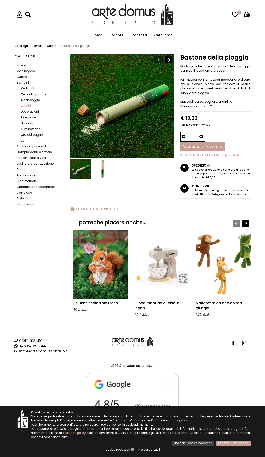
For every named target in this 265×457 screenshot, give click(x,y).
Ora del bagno (32, 134)
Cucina (22, 77)
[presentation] (159, 59)
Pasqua (22, 65)
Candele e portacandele (36, 186)
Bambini (37, 46)
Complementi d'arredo (34, 152)
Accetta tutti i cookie (233, 443)
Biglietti (22, 198)
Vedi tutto (29, 88)
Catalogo (21, 46)
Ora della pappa (33, 94)
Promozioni (25, 204)
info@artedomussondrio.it (41, 351)
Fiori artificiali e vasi (31, 158)
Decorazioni (30, 111)
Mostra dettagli (149, 450)
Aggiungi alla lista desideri (210, 155)
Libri (23, 140)
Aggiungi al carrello (203, 146)
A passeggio (30, 100)
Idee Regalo (26, 71)
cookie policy (178, 421)
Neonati (27, 123)
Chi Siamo (163, 35)
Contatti (139, 35)
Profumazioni (27, 181)
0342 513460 (28, 340)
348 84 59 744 (30, 346)
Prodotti (117, 35)
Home (97, 35)
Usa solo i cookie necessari (193, 443)
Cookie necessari (117, 450)
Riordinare (28, 117)
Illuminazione (30, 129)
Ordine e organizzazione (35, 163)
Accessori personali (31, 146)
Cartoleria (24, 192)
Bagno (21, 169)
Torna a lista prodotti (96, 209)
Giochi (51, 46)
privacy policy (75, 433)
